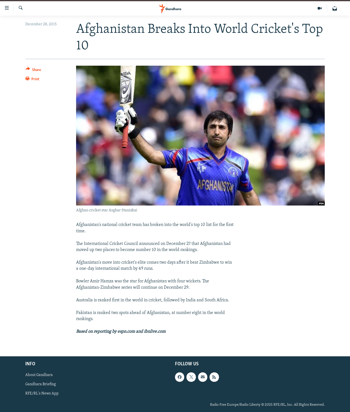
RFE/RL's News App (42, 393)
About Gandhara (39, 375)
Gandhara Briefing (40, 384)
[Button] (33, 71)
